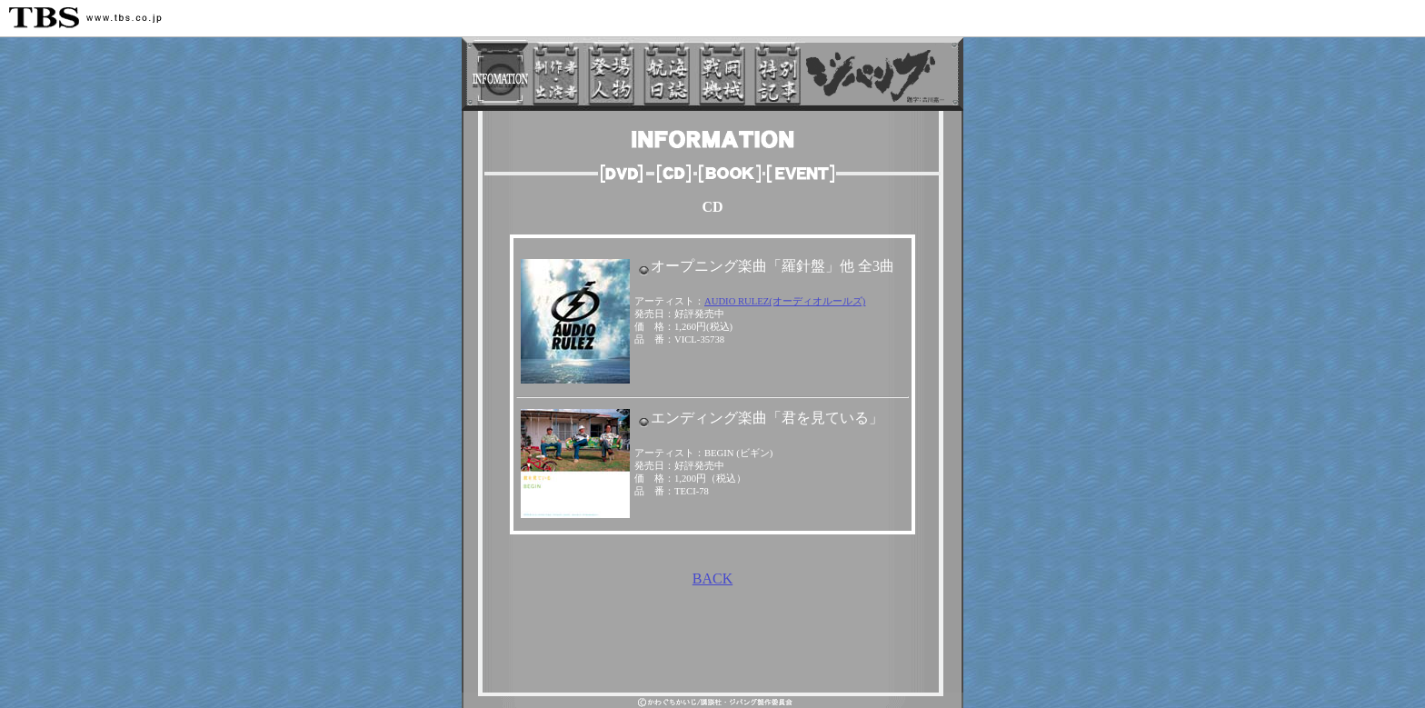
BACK (712, 578)
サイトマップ (752, 685)
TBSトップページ (680, 685)
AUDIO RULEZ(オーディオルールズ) (784, 301)
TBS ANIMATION (758, 664)
